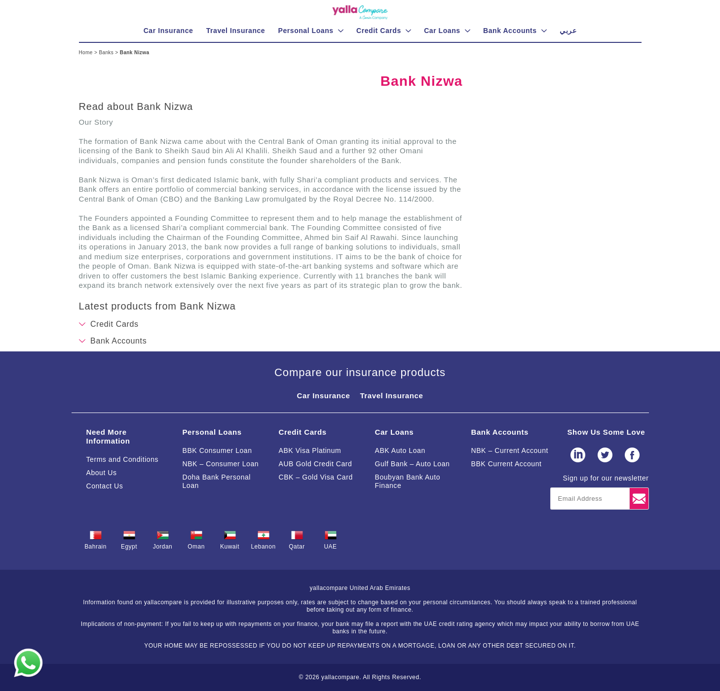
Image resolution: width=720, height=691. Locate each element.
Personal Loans (212, 432)
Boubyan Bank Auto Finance (408, 481)
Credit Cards (303, 432)
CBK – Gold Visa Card (316, 477)
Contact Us (104, 486)
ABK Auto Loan (400, 450)
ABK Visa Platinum (310, 450)
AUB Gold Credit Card (315, 464)
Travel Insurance (391, 395)
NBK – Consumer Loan (221, 464)
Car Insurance (323, 395)
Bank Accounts (500, 432)
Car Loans (394, 432)
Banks (107, 52)
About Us (101, 473)
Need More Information (108, 436)
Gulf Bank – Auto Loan (412, 464)
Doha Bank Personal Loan (217, 481)
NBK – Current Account (510, 450)
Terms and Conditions (122, 459)
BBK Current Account (506, 464)
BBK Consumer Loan (217, 450)
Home (86, 52)
